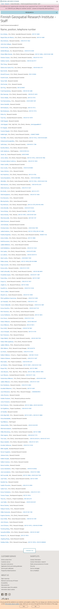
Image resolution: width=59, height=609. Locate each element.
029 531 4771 (35, 191)
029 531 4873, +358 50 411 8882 (33, 415)
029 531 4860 (33, 368)
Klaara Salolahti (5, 442)
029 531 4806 (31, 238)
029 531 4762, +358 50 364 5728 (38, 181)
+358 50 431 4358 (26, 408)
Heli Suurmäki (4, 475)
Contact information (35, 560)
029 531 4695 (34, 478)
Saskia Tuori (4, 488)
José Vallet (4, 502)
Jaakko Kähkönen (5, 244)
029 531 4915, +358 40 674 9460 (33, 525)
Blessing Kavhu (5, 201)
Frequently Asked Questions (8, 570)
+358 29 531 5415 (35, 492)
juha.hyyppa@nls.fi (36, 124)
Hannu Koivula (4, 214)
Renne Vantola (5, 505)
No (35, 606)
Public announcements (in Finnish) (39, 564)
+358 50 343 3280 (27, 91)
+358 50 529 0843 (28, 167)
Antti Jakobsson (5, 151)
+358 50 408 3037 (32, 321)
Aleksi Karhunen (5, 188)
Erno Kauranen (5, 198)
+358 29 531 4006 (35, 472)
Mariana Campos (5, 57)
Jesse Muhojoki (5, 331)
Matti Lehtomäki (5, 271)
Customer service (5, 562)
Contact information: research (38, 562)
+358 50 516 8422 (32, 468)
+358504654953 (36, 391)
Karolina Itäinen (5, 147)
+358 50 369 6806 (35, 178)
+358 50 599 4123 (24, 151)
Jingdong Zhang (5, 538)
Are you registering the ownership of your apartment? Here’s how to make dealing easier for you (32, 6)
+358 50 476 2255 (36, 184)
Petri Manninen (5, 311)
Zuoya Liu (3, 281)
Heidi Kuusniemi (5, 241)
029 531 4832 (25, 284)
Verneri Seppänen (5, 452)
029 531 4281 (31, 388)
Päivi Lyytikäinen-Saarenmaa (8, 298)
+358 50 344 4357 (31, 502)
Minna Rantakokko (6, 418)
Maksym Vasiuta (5, 508)
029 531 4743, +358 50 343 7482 (36, 157)
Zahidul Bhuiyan (5, 51)
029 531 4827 (36, 278)
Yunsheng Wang (5, 528)
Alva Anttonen (4, 40)
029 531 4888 (37, 432)
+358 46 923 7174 (32, 435)
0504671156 (43, 234)
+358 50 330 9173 (32, 254)
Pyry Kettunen (4, 204)
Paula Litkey (4, 278)
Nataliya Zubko (5, 542)
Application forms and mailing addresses (11, 566)
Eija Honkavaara (5, 111)
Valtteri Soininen (5, 462)
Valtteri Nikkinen (5, 355)
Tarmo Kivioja (4, 211)
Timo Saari (3, 438)
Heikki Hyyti (4, 134)
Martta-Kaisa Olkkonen (7, 378)
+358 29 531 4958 (27, 485)
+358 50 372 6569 (29, 51)
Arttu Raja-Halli (5, 415)
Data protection (5, 585)
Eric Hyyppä (4, 127)
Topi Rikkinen (4, 422)
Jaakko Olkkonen (5, 381)
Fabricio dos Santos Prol (7, 67)
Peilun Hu (3, 114)
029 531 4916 (24, 535)
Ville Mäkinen (4, 348)
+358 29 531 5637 (26, 188)
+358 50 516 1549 (31, 518)
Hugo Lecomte (5, 264)
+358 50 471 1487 (35, 274)
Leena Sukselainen (6, 468)
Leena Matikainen (5, 315)
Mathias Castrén (5, 61)
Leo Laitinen (4, 254)
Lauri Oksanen (4, 375)
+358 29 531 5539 (34, 381)
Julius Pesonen (5, 395)
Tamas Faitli (4, 81)
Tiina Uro (3, 498)
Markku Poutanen (5, 398)
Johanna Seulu (5, 455)
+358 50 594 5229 (27, 361)
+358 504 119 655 (33, 355)
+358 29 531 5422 (25, 40)
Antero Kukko (4, 238)
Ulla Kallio (3, 181)
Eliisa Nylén (4, 361)
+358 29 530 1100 (27, 512)
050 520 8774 (31, 348)
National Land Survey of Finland (9, 581)
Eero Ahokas (4, 34)
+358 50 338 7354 (36, 338)
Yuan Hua (3, 117)
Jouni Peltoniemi (5, 391)
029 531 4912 (27, 495)
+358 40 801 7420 (26, 258)
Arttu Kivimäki (4, 208)
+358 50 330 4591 (33, 425)
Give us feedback (34, 570)
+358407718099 (34, 134)
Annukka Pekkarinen (6, 388)
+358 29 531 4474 (28, 117)
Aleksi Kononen (5, 221)
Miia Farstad (4, 84)
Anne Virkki (4, 518)
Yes (24, 606)
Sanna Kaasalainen (6, 178)
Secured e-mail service (7, 564)
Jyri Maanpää (4, 301)
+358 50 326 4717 (31, 61)
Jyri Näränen (4, 365)
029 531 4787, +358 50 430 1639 (27, 214)
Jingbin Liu (3, 284)
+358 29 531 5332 (29, 318)
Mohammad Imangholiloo (7, 141)
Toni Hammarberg (5, 101)
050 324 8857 (21, 87)
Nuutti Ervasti (4, 77)
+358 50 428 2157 (38, 67)
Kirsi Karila (3, 191)
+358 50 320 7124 (34, 308)
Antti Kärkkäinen (5, 248)
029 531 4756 (32, 174)
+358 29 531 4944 (28, 294)
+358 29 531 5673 (33, 442)
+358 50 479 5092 (31, 251)
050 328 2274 (28, 498)
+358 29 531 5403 (35, 194)
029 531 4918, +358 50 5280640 (37, 542)
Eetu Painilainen (5, 385)
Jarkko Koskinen (5, 231)
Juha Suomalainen (6, 472)
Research (7, 3)
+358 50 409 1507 (31, 101)
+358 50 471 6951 (33, 94)
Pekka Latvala (4, 261)
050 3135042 (32, 74)
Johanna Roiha (5, 425)
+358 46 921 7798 (31, 144)
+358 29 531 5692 (33, 298)
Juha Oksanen (4, 371)
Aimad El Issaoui (5, 74)
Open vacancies (5, 578)
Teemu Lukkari (5, 291)
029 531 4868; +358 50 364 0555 (34, 405)
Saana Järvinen (5, 171)
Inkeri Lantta (4, 258)
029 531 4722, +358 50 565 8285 (38, 137)
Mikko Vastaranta (5, 512)
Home (2, 3)
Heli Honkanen (5, 107)
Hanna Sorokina (5, 465)
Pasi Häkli (3, 137)
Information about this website (9, 587)
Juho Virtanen (4, 522)
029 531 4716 (32, 111)
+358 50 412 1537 (32, 301)
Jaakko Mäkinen (5, 345)
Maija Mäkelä (4, 338)
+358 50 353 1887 (39, 305)
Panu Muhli (4, 328)
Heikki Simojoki (5, 458)
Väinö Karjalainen (5, 194)
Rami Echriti (4, 71)
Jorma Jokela (4, 157)
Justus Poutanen (5, 401)
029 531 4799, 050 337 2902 (36, 231)
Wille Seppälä (4, 448)
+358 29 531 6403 (26, 385)
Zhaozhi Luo (4, 294)
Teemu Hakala (4, 97)
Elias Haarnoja (4, 94)
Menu (57, 1)
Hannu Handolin (5, 104)
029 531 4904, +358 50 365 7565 (32, 475)
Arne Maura (4, 318)
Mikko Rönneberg (5, 432)
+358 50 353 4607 (34, 532)
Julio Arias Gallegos (6, 44)
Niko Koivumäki (5, 218)
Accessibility (4, 583)
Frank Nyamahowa (6, 91)
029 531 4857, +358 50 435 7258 (32, 365)
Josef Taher (4, 478)
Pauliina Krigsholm (6, 234)
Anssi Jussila (4, 167)
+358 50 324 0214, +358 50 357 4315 (39, 438)
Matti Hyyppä (4, 121)
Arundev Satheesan (6, 445)
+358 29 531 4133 (38, 57)
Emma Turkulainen (6, 492)
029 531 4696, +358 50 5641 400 (44, 54)
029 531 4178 (32, 331)
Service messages (34, 568)
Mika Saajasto (4, 435)
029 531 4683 (36, 34)
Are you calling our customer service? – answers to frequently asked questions (32, 8)
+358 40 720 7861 (27, 328)
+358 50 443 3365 (41, 378)
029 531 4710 (31, 97)
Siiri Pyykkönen (5, 408)
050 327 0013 (30, 325)
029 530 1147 (32, 218)
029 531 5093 (31, 211)
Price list (32, 566)
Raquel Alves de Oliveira (7, 37)
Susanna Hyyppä (5, 131)
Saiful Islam (4, 144)
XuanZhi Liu (4, 288)
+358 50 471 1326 (30, 375)
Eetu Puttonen (5, 405)
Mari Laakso (4, 251)
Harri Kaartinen (5, 174)
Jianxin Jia (3, 154)
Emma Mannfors (5, 308)
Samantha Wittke (5, 532)
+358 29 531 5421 (26, 281)
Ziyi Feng (3, 87)
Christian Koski (5, 228)
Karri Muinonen (5, 335)
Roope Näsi (4, 368)
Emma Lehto (4, 268)
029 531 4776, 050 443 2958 (35, 204)
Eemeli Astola (4, 47)
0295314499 (25, 154)
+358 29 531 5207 (32, 358)
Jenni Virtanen (5, 525)
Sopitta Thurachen (6, 485)
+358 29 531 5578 (24, 268)
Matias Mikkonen (5, 321)
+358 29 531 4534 (29, 288)
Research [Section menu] (30, 12)
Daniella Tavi (4, 482)
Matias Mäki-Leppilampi (7, 341)
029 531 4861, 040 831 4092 (35, 371)
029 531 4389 (40, 37)
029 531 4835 (38, 315)
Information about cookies (12, 604)
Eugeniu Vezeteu (5, 515)
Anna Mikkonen (5, 325)
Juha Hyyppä (4, 124)
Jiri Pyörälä (4, 411)
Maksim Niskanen (5, 358)
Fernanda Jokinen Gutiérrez (8, 161)
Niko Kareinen (4, 184)
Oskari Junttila (4, 164)
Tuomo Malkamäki (5, 305)
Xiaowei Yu (4, 535)
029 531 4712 (31, 107)
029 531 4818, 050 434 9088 (29, 261)
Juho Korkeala (4, 224)
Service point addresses (7, 568)
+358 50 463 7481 (33, 228)
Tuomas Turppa (5, 495)
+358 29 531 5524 (32, 248)
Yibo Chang (4, 64)
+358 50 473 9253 (29, 208)
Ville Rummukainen (6, 428)
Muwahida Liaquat (5, 274)
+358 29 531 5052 (32, 161)
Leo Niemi (3, 351)
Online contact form (6, 560)
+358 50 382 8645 (37, 271)
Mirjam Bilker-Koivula (6, 54)
